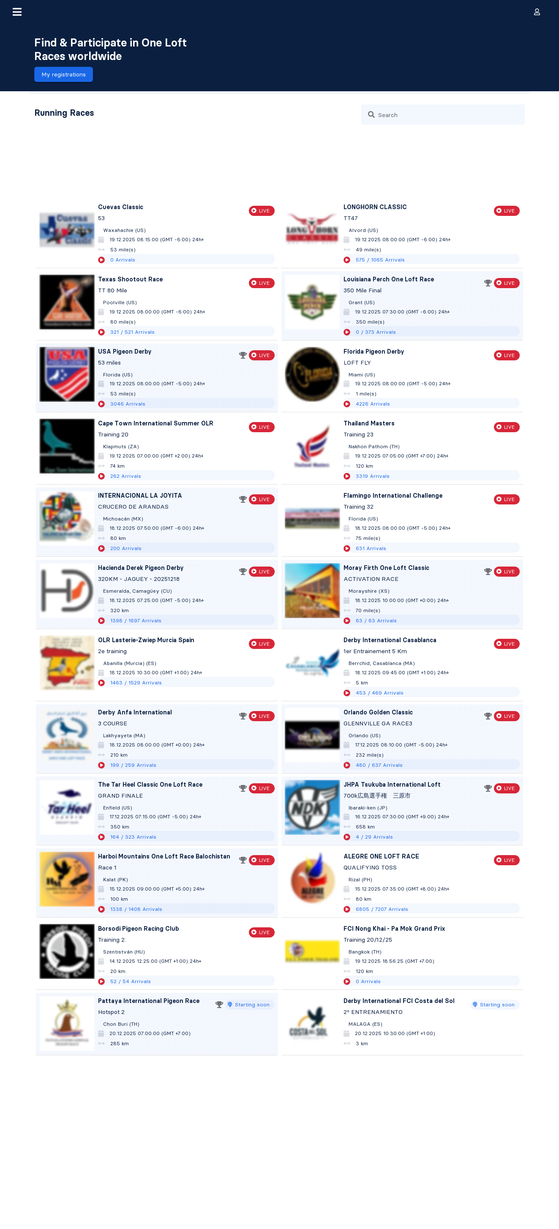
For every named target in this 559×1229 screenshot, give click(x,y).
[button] (17, 12)
